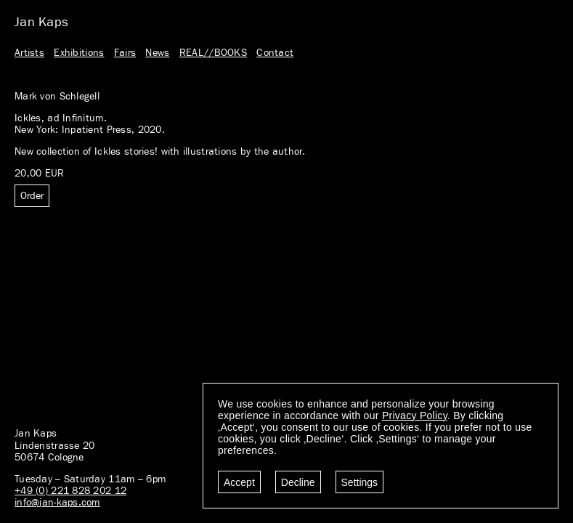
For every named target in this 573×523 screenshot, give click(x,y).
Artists (29, 53)
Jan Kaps (41, 22)
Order (32, 196)
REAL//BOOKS (213, 53)
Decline (298, 482)
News (157, 53)
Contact (274, 53)
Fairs (125, 53)
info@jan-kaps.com (57, 503)
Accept (239, 482)
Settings (359, 482)
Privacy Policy (414, 415)
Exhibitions (79, 53)
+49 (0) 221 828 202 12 (70, 491)
